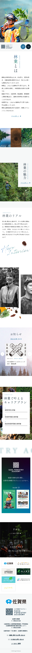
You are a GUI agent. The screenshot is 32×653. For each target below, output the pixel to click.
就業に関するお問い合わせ (17, 635)
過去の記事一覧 (15, 339)
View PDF (15, 487)
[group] (9, 287)
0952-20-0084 (17, 627)
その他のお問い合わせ (17, 639)
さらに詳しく (15, 116)
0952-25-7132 (17, 620)
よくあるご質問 (16, 643)
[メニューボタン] (28, 46)
